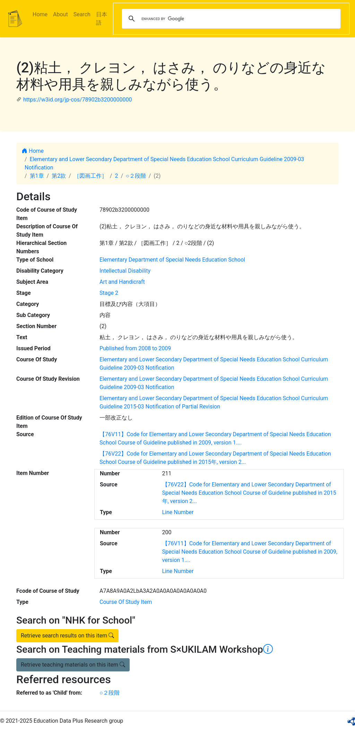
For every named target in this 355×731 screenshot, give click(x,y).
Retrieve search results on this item (67, 635)
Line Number (178, 512)
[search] (230, 19)
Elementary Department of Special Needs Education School (172, 259)
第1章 (37, 176)
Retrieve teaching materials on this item (73, 664)
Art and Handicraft (122, 282)
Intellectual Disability (124, 270)
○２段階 (136, 176)
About (60, 14)
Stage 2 (108, 293)
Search (81, 14)
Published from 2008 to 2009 (135, 348)
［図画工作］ (90, 176)
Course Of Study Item (125, 602)
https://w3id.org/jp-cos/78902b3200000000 (77, 99)
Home (40, 14)
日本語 (101, 18)
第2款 (59, 176)
